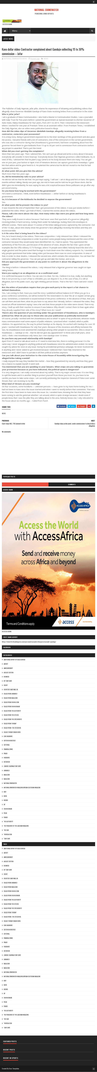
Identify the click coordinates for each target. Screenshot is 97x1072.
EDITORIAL (6, 745)
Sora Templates (14, 1068)
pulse (5, 813)
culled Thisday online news (12, 732)
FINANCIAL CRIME (8, 749)
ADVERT (6, 664)
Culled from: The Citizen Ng (12, 728)
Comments (72, 484)
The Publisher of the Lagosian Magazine (16, 826)
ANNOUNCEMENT (8, 668)
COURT (6, 685)
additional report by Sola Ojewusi (14, 660)
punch (6, 817)
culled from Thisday (10, 724)
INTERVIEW (7, 762)
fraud (5, 753)
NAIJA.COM (7, 775)
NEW (5, 792)
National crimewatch (10, 783)
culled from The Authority (12, 711)
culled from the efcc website (13, 719)
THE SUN (6, 830)
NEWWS (6, 800)
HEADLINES (7, 758)
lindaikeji (6, 770)
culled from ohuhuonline (12, 707)
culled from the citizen (11, 715)
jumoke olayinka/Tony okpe (12, 766)
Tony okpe (7, 839)
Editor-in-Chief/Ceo (10, 741)
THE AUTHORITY (8, 822)
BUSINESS (6, 677)
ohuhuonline (8, 809)
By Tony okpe (8, 681)
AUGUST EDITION (8, 672)
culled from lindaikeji (10, 694)
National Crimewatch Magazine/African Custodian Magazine (22, 788)
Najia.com (7, 779)
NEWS (46, 59)
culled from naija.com (10, 698)
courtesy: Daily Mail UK (11, 690)
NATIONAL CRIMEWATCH (46, 10)
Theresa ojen (8, 834)
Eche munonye (8, 736)
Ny (4, 805)
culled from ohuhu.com (11, 702)
